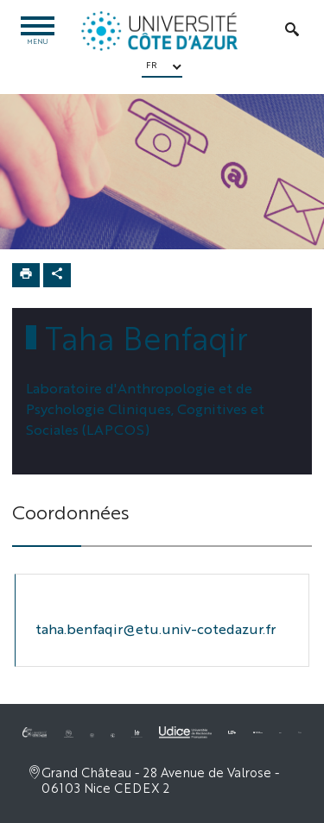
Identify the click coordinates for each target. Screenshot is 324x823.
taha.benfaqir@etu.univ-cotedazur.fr (155, 628)
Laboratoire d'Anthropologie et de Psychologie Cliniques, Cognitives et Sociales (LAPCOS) (145, 408)
